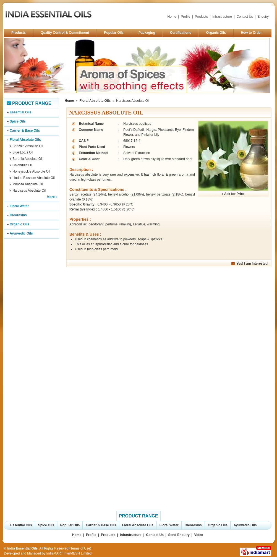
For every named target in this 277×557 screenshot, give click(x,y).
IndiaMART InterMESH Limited (69, 553)
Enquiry (263, 17)
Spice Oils (18, 121)
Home (172, 17)
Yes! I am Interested (252, 264)
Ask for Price (234, 194)
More (51, 197)
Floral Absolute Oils (25, 140)
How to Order (251, 33)
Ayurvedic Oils (21, 233)
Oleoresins (18, 215)
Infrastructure (222, 17)
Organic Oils (216, 33)
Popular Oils (114, 33)
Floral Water (19, 206)
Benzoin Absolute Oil (27, 146)
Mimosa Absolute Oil (27, 184)
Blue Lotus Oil (22, 152)
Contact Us (245, 17)
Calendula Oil (22, 165)
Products (201, 17)
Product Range (31, 103)
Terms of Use (80, 548)
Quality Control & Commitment (65, 33)
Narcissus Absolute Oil (29, 190)
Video (198, 535)
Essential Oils (21, 112)
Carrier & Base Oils (25, 130)
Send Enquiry (179, 535)
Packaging (146, 33)
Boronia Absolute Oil (27, 159)
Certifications (180, 33)
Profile (185, 17)
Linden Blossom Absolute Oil (33, 178)
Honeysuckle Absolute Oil (31, 171)
